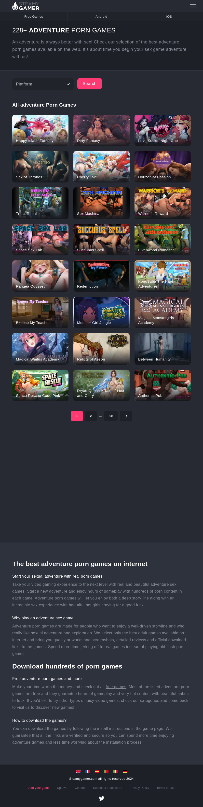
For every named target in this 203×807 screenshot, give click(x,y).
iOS (169, 16)
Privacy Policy (139, 787)
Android (101, 16)
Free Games (33, 16)
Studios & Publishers (107, 787)
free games (116, 687)
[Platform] (43, 84)
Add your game (39, 787)
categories (150, 700)
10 (111, 416)
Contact (80, 787)
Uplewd (62, 787)
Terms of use (166, 787)
